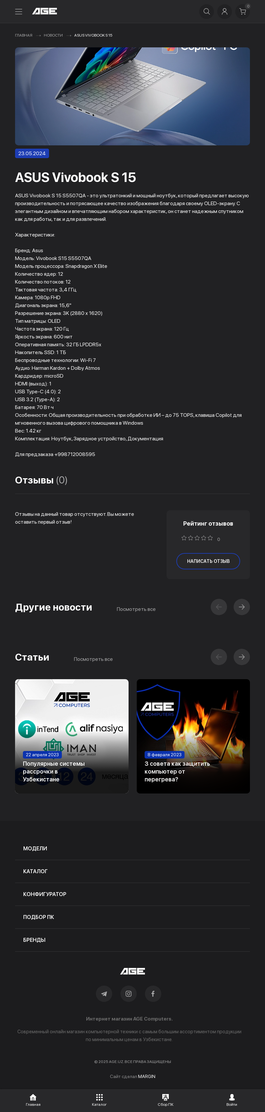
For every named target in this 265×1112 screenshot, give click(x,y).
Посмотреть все (136, 609)
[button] (242, 607)
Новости (53, 35)
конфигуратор (44, 894)
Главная (23, 35)
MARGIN (146, 1076)
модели (35, 848)
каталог (35, 871)
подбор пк (38, 917)
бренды (34, 940)
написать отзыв (208, 561)
